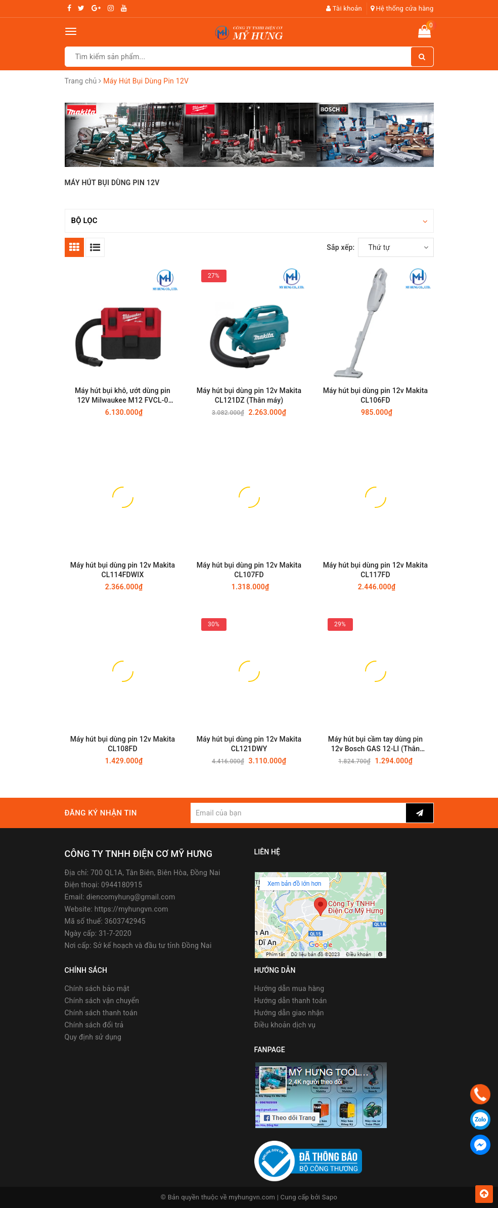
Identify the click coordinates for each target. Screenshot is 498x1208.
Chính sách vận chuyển (102, 1001)
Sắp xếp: (340, 247)
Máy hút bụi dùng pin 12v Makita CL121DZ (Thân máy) (249, 395)
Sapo (330, 1197)
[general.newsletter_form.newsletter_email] (298, 813)
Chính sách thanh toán (101, 1013)
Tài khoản (344, 8)
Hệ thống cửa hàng (402, 8)
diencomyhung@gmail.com (130, 897)
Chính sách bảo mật (97, 988)
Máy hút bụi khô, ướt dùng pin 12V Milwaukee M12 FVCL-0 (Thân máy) (122, 395)
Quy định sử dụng (93, 1037)
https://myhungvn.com (131, 909)
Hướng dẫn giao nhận (289, 1013)
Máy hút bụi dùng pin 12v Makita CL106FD (375, 395)
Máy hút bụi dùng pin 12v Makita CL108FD (122, 744)
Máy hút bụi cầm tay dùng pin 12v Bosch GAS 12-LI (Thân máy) (375, 744)
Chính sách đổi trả (94, 1025)
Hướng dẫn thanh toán (290, 1001)
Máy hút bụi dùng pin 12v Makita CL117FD (375, 570)
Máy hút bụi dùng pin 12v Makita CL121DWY (249, 744)
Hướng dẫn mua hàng (289, 988)
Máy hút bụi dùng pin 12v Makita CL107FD (249, 570)
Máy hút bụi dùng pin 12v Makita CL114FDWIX (122, 570)
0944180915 (121, 885)
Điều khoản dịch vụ (285, 1025)
